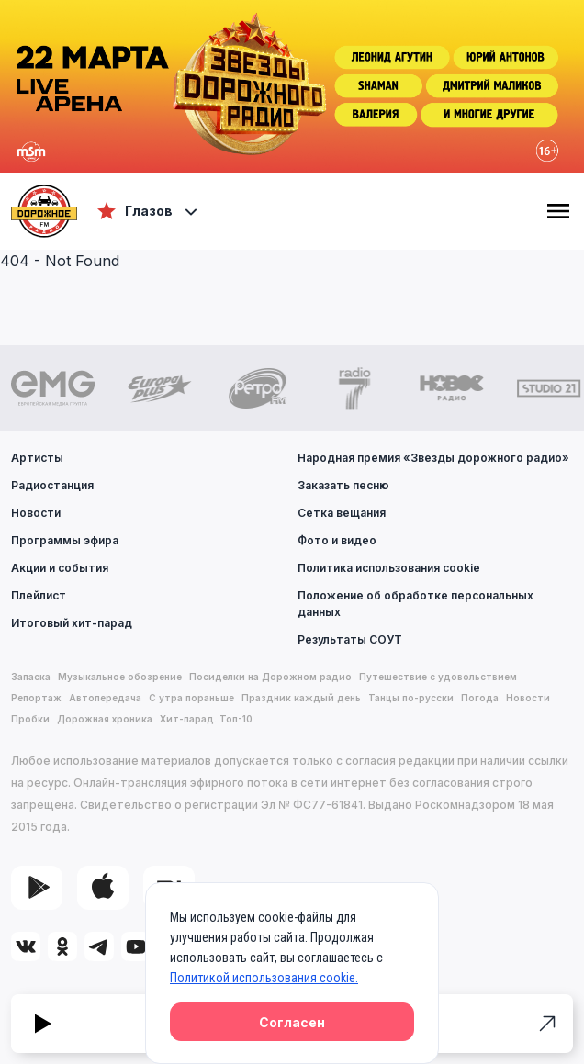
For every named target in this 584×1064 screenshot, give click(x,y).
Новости (36, 513)
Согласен (292, 1022)
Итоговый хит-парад (71, 623)
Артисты (37, 458)
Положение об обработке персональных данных (415, 603)
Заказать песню (343, 485)
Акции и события (59, 568)
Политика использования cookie (389, 568)
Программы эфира (64, 540)
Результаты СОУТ (350, 639)
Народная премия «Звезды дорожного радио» (433, 458)
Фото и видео (337, 540)
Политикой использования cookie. (264, 977)
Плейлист (38, 595)
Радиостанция (52, 485)
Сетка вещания (342, 513)
